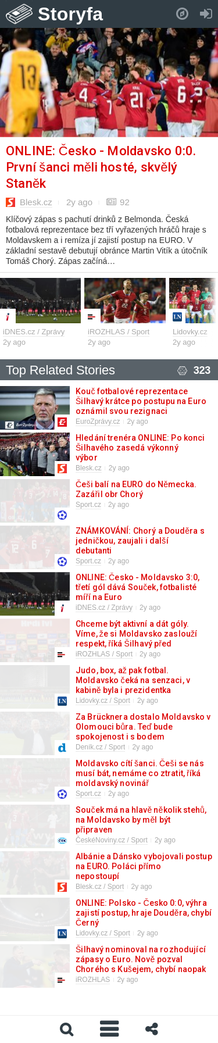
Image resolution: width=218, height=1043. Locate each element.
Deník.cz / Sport (100, 747)
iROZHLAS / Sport (118, 331)
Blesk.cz (36, 202)
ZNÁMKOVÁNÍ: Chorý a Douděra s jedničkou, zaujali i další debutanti (140, 540)
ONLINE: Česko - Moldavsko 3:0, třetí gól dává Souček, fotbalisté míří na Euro (137, 587)
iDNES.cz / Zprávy (34, 331)
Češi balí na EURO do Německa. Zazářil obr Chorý (136, 489)
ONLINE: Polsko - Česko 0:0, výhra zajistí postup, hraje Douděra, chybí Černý (144, 912)
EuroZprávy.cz (98, 421)
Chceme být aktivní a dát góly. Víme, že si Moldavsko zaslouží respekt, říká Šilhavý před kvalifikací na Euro (136, 638)
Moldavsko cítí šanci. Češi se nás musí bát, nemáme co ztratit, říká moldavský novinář (140, 773)
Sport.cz (88, 505)
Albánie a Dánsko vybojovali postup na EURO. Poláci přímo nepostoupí (144, 866)
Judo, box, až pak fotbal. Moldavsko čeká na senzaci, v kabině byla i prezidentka (133, 680)
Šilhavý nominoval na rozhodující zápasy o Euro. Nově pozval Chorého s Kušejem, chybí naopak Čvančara (141, 964)
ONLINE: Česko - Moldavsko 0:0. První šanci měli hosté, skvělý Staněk (101, 167)
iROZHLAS (93, 980)
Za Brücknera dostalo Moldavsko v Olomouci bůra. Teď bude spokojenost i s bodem (143, 726)
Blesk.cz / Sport (100, 887)
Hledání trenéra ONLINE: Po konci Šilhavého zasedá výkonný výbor (140, 447)
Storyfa (70, 13)
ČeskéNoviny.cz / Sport (112, 840)
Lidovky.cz (190, 331)
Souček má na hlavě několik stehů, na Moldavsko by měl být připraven (141, 819)
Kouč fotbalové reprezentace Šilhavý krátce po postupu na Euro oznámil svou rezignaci (141, 401)
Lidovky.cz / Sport (103, 700)
